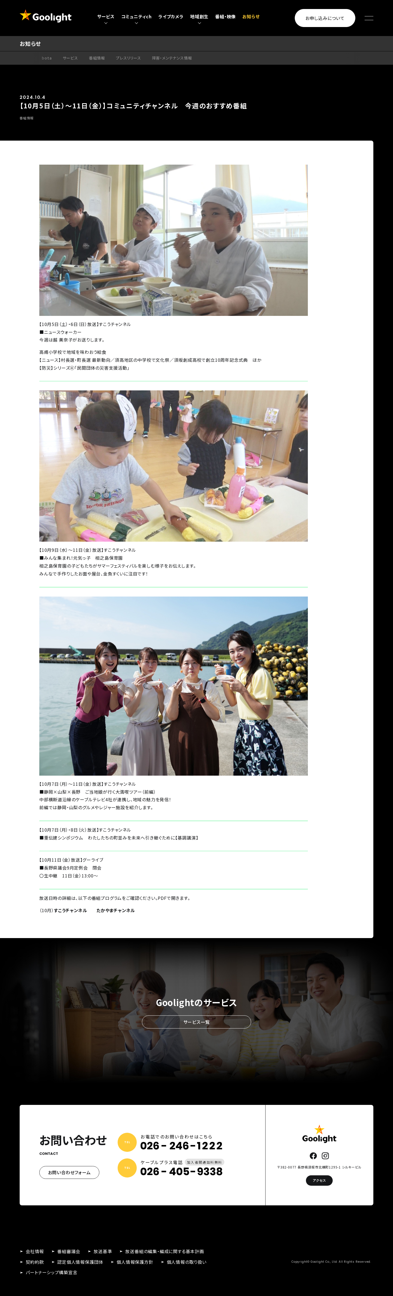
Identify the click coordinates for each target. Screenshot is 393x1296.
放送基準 (103, 1251)
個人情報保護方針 (135, 1262)
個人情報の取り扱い (187, 1262)
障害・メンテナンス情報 (172, 58)
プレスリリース (128, 58)
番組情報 (97, 58)
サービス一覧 (196, 1022)
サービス (70, 58)
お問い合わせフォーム (69, 1172)
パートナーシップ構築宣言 (52, 1272)
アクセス (319, 1180)
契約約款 (35, 1262)
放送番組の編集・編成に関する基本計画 (164, 1251)
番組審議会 (68, 1251)
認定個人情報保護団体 (80, 1262)
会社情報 (35, 1251)
